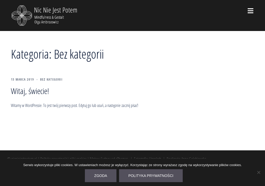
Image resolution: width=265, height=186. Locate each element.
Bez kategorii (51, 79)
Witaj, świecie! (30, 90)
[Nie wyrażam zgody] (258, 172)
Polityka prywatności (150, 176)
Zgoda (100, 176)
